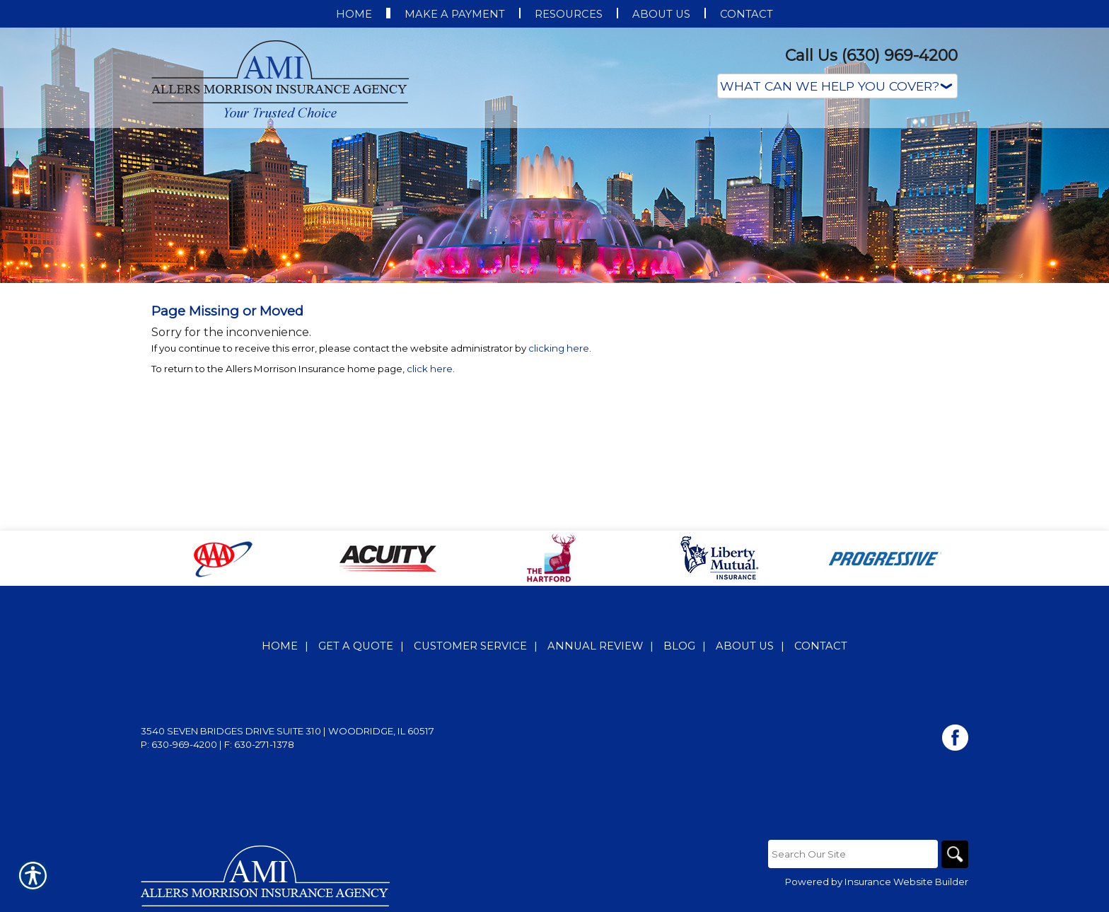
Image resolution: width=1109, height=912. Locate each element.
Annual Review (595, 646)
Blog (679, 646)
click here (430, 368)
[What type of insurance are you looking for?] (837, 86)
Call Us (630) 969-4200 (871, 55)
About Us (745, 646)
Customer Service (470, 646)
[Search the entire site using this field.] (851, 854)
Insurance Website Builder (906, 882)
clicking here (558, 348)
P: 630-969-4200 (179, 744)
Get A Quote (355, 646)
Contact (820, 646)
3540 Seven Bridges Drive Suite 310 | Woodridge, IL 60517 (287, 731)
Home (280, 646)
